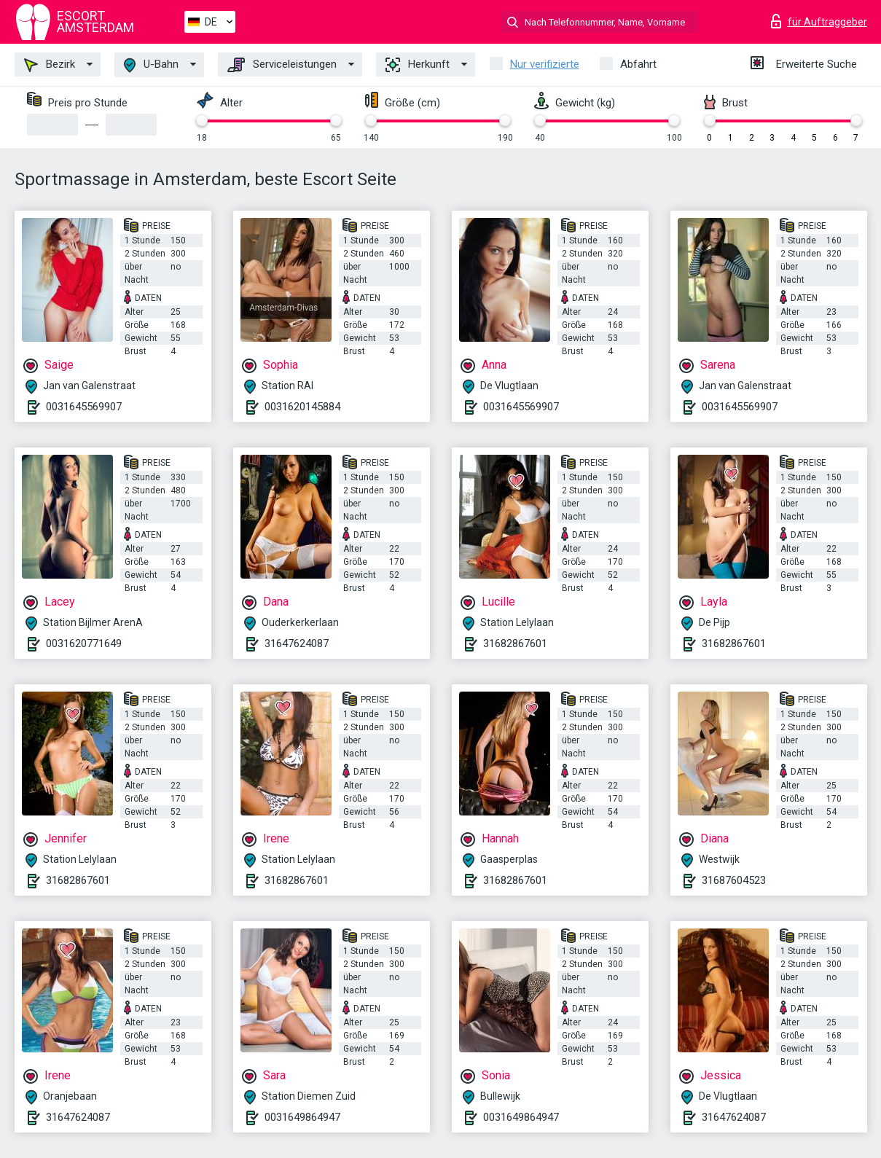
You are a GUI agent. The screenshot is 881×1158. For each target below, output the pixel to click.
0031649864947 (302, 1117)
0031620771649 (84, 643)
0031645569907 (84, 406)
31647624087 (297, 643)
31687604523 (734, 880)
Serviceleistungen (282, 65)
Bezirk (49, 65)
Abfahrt (638, 64)
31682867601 (515, 643)
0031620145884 (302, 406)
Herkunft (417, 65)
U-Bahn (151, 65)
